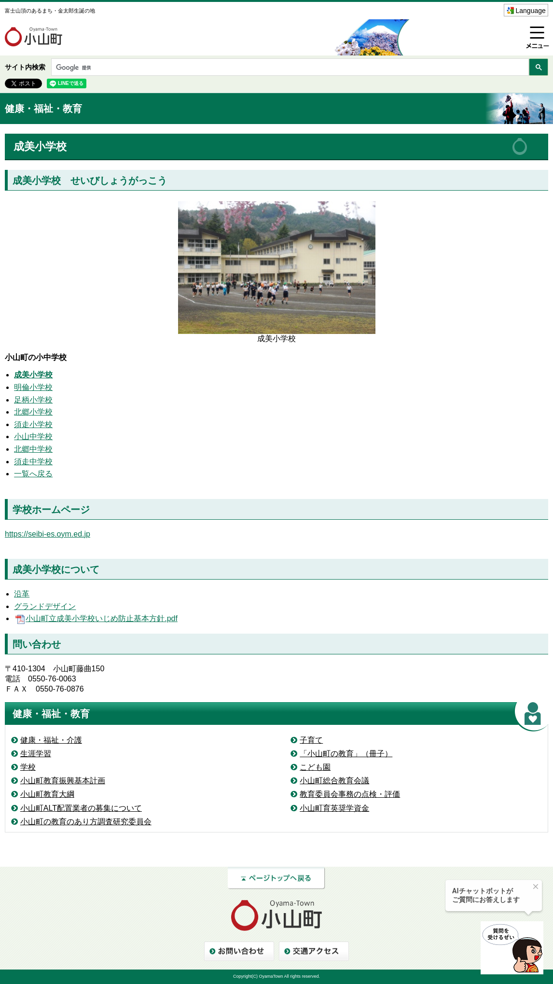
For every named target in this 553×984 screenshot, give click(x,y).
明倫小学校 (33, 387)
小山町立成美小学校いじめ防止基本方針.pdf (96, 618)
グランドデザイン (45, 606)
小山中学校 (33, 436)
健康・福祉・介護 (51, 740)
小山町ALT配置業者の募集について (81, 808)
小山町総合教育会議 (334, 780)
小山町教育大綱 (47, 794)
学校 (28, 767)
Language (531, 10)
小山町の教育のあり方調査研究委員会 (86, 822)
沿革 (21, 594)
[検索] (289, 68)
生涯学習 (35, 753)
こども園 (315, 767)
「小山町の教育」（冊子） (346, 753)
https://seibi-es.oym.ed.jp (47, 534)
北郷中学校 (33, 449)
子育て (311, 740)
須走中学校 (33, 461)
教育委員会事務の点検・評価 (350, 794)
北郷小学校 (33, 412)
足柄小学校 (33, 400)
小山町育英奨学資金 (334, 808)
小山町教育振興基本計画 (62, 780)
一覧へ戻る (33, 474)
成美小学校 (33, 375)
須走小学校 (33, 424)
